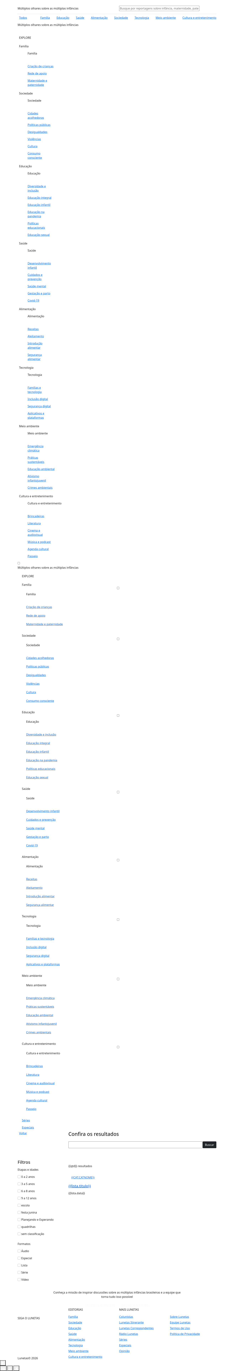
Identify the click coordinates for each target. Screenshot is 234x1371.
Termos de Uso (180, 1328)
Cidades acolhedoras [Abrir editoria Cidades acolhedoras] (36, 115)
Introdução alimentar (40, 896)
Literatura (32, 1075)
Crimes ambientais (38, 1032)
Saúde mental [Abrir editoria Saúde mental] (37, 286)
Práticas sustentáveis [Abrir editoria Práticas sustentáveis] (36, 460)
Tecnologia (29, 916)
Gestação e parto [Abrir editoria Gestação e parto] (39, 293)
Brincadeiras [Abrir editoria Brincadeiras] (36, 516)
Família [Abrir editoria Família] (45, 18)
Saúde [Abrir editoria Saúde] (80, 18)
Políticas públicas (37, 666)
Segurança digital (37, 956)
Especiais (28, 1127)
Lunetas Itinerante (131, 1322)
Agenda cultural (36, 1100)
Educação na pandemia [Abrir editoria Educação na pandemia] (36, 214)
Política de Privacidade (185, 1334)
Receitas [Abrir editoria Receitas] (33, 329)
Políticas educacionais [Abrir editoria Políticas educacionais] (36, 225)
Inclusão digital (36, 947)
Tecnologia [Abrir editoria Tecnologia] (142, 18)
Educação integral (38, 743)
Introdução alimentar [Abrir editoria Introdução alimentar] (35, 345)
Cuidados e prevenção (41, 820)
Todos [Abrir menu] (23, 18)
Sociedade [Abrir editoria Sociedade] (121, 18)
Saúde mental (35, 828)
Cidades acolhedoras (40, 658)
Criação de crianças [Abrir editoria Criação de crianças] (40, 66)
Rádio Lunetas (128, 1334)
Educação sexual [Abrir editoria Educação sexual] (39, 235)
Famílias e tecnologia (40, 939)
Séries (26, 1120)
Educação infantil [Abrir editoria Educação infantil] (39, 205)
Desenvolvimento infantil (42, 811)
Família (27, 585)
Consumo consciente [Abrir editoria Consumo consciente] (35, 155)
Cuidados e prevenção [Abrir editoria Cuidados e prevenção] (35, 277)
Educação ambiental (39, 1015)
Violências (33, 684)
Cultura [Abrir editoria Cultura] (32, 146)
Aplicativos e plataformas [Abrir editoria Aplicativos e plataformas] (36, 415)
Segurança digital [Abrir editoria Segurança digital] (39, 406)
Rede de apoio (35, 616)
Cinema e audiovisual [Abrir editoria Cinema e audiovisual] (35, 532)
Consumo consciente (40, 701)
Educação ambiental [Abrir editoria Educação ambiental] (41, 469)
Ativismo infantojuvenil (41, 1024)
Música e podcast (37, 1092)
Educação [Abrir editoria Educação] (62, 18)
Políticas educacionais (40, 769)
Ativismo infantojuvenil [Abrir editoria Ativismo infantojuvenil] (37, 478)
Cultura (31, 692)
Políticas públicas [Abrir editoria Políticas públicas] (39, 125)
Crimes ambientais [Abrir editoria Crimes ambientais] (40, 488)
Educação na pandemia (41, 760)
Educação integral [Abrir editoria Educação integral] (39, 198)
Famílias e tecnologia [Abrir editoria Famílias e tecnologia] (35, 390)
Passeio (31, 1109)
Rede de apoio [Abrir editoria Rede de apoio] (37, 73)
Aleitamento (34, 888)
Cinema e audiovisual (40, 1083)
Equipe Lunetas (180, 1322)
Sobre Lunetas (179, 1317)
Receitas (31, 879)
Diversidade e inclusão (41, 734)
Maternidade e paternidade (44, 624)
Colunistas (126, 1317)
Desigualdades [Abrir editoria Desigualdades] (37, 132)
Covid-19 (32, 845)
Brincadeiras (34, 1066)
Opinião (124, 1351)
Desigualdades (36, 675)
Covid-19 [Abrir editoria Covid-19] (33, 300)
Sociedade (29, 636)
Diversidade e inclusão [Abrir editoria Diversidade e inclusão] (37, 188)
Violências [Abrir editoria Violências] (34, 139)
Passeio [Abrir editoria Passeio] (33, 556)
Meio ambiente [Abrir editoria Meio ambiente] (166, 18)
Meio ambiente (32, 976)
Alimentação (30, 857)
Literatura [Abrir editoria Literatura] (34, 523)
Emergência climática (40, 998)
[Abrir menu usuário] (207, 8)
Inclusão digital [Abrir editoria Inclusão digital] (38, 399)
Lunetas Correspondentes (136, 1328)
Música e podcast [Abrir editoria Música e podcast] (39, 542)
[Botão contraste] (3, 1363)
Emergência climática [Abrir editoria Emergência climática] (35, 448)
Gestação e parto (37, 837)
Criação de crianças (39, 607)
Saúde (26, 789)
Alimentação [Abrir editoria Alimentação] (99, 18)
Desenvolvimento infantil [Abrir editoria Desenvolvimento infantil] (39, 265)
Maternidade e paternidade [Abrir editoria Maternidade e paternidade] (37, 83)
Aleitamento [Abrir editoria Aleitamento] (36, 336)
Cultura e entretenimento (39, 1044)
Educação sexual (37, 777)
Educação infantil (37, 752)
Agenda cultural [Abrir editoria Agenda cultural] (38, 549)
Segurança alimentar (40, 905)
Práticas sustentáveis (40, 1007)
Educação (28, 712)
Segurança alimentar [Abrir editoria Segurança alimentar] (35, 357)
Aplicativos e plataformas (43, 964)
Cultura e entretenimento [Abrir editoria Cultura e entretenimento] (199, 18)
